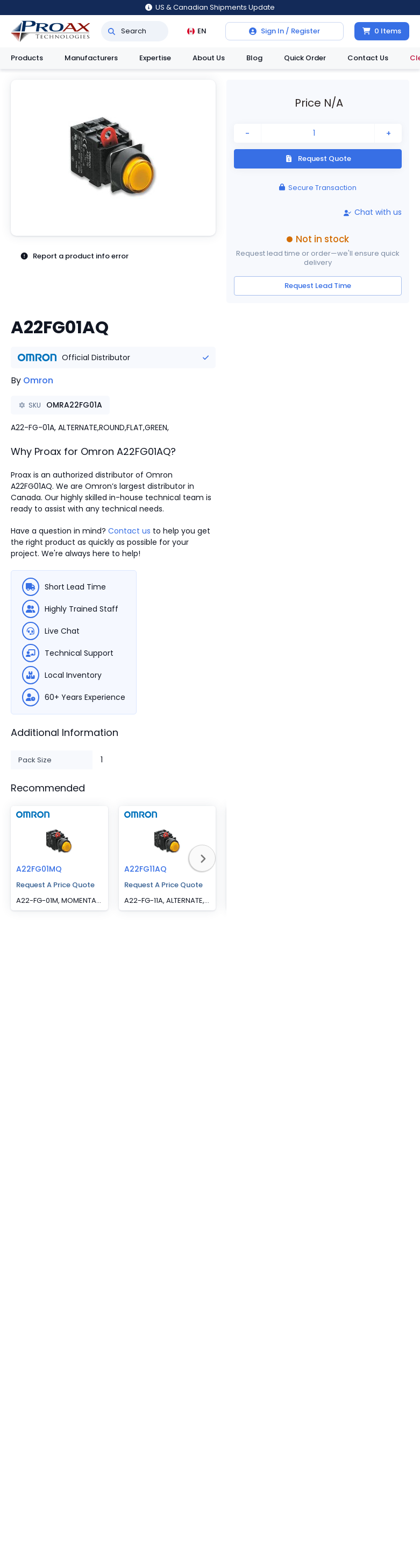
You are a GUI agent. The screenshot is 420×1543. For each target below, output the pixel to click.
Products (27, 58)
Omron (38, 380)
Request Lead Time (317, 285)
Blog (254, 58)
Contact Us (367, 58)
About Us (209, 58)
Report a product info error (74, 256)
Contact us (129, 530)
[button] (113, 158)
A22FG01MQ (39, 869)
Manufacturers (91, 58)
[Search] (111, 31)
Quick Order (305, 58)
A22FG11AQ (145, 869)
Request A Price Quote (55, 884)
